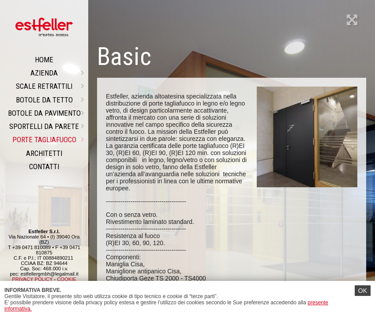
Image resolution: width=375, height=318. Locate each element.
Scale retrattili (50, 86)
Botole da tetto (50, 99)
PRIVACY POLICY (32, 279)
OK (362, 290)
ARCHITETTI (44, 153)
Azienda (57, 72)
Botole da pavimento (46, 113)
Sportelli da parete (46, 126)
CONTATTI (44, 166)
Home (44, 59)
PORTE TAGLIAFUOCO (48, 139)
